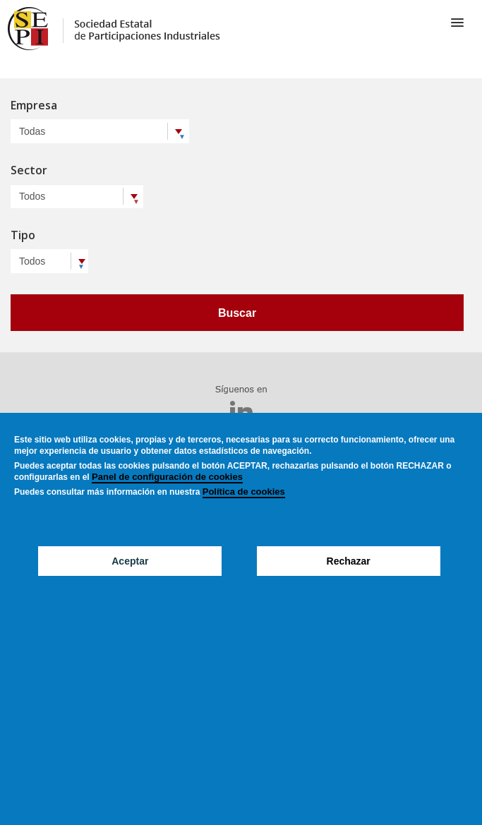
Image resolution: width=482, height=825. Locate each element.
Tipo (23, 236)
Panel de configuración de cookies (167, 476)
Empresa (34, 106)
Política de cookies (244, 491)
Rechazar (348, 561)
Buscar (237, 313)
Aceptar (130, 561)
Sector (29, 171)
